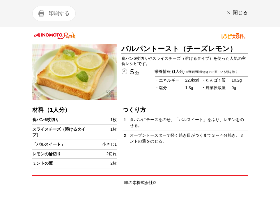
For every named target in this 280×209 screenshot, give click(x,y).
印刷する (59, 13)
